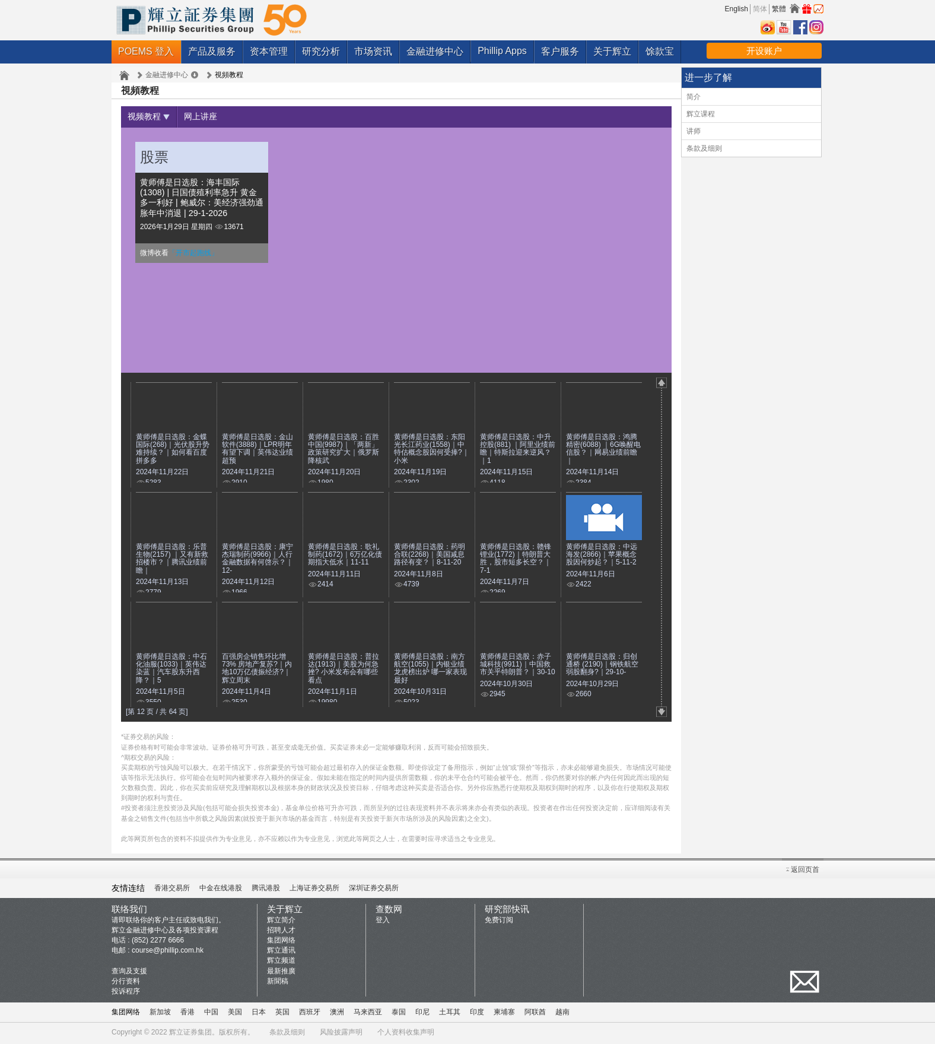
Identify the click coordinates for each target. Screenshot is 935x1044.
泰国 (399, 1014)
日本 (259, 1014)
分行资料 (126, 983)
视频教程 (151, 117)
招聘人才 (281, 932)
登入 (383, 922)
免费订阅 (499, 922)
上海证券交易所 (314, 890)
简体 (760, 9)
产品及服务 (212, 51)
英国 (282, 1014)
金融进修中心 (434, 51)
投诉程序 (126, 993)
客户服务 (560, 51)
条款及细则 (704, 148)
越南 (562, 1014)
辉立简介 (281, 922)
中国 (211, 1014)
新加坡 (160, 1014)
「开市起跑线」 (193, 254)
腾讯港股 (266, 890)
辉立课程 (700, 114)
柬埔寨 (504, 1014)
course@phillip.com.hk (167, 952)
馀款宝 (659, 51)
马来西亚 (368, 1014)
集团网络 (281, 942)
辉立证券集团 (190, 1034)
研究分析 (321, 51)
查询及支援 (129, 973)
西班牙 (309, 1014)
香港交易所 (172, 890)
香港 (187, 1014)
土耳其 (449, 1014)
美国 (235, 1014)
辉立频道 (281, 962)
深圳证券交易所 (374, 890)
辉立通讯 (281, 952)
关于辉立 (612, 51)
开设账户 (764, 51)
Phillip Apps (502, 51)
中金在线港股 (220, 890)
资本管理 (269, 51)
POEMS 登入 (146, 51)
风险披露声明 (341, 1034)
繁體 (779, 9)
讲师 (693, 131)
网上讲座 (208, 117)
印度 (477, 1014)
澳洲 (337, 1014)
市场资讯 (373, 51)
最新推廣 (281, 973)
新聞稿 (277, 983)
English (736, 9)
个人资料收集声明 (405, 1034)
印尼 (422, 1014)
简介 (693, 97)
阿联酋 (535, 1014)
